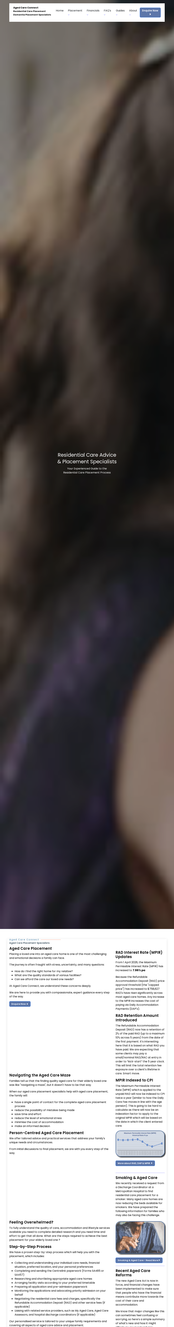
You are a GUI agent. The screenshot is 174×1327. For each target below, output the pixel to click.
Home (60, 10)
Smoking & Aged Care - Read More (139, 1260)
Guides (120, 12)
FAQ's (107, 12)
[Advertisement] (60, 1042)
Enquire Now (150, 12)
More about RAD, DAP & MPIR (135, 1163)
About (133, 12)
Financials (93, 12)
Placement (75, 12)
